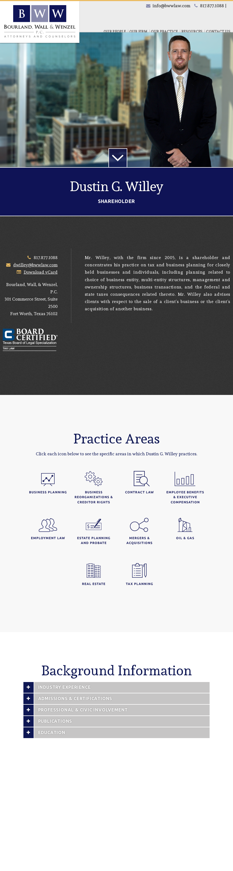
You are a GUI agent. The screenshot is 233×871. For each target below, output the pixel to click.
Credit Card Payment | (153, 17)
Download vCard (41, 272)
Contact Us (218, 32)
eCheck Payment (206, 17)
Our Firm (138, 32)
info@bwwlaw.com (171, 5)
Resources (191, 32)
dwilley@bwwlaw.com (35, 264)
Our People (115, 32)
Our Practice (164, 32)
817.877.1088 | (213, 5)
